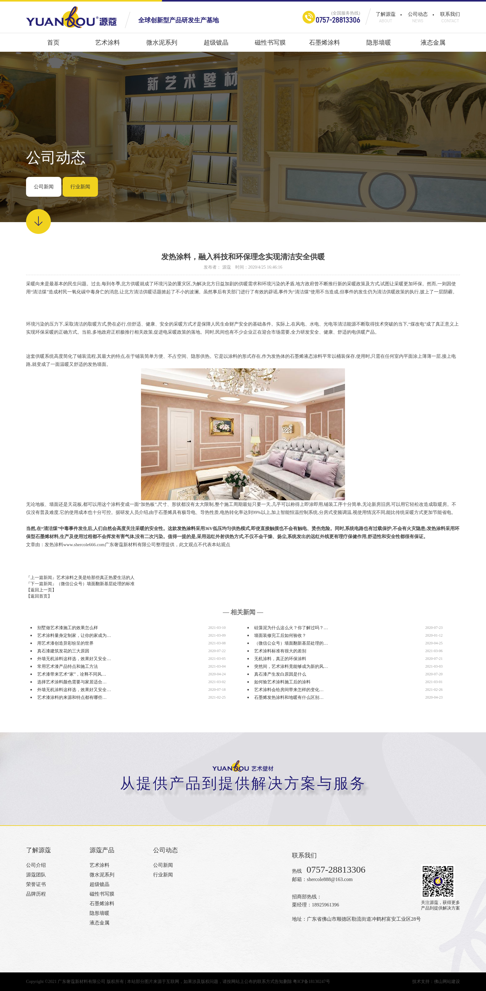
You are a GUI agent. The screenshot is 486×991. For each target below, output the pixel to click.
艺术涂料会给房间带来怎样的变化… (289, 689)
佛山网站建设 (447, 981)
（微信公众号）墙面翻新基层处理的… (291, 643)
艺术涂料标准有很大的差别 (280, 651)
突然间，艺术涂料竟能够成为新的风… (291, 666)
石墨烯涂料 (324, 45)
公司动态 (418, 17)
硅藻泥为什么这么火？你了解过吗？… (291, 627)
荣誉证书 (36, 884)
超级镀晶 (216, 45)
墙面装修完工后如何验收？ (280, 635)
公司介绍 (36, 865)
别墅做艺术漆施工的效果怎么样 (67, 627)
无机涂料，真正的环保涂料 (280, 658)
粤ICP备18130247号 (311, 981)
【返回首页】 (39, 596)
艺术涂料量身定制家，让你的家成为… (74, 635)
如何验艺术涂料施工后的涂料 (282, 682)
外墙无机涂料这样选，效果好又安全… (74, 658)
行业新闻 (80, 186)
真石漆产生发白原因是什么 (280, 674)
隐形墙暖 (378, 45)
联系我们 (450, 17)
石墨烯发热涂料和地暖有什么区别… (289, 697)
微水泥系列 (161, 45)
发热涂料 (186, 528)
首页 (53, 45)
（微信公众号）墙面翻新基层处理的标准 (95, 583)
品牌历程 (36, 894)
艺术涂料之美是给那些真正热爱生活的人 (95, 577)
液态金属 (433, 45)
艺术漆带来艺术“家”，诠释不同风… (71, 674)
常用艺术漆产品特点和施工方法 (67, 666)
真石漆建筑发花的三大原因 (63, 651)
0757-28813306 (338, 20)
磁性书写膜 (270, 45)
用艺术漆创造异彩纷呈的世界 (65, 643)
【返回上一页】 (41, 590)
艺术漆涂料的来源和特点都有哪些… (72, 697)
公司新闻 (44, 186)
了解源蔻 (385, 17)
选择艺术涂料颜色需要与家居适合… (72, 682)
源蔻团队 (36, 874)
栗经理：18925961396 (315, 904)
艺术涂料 (107, 45)
